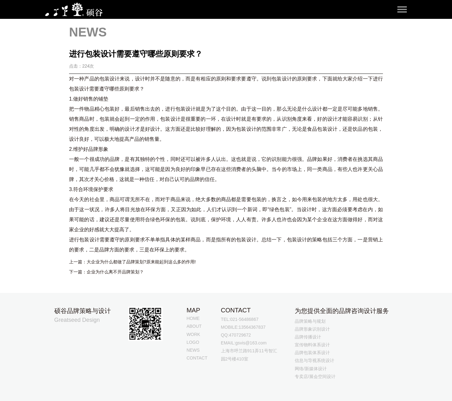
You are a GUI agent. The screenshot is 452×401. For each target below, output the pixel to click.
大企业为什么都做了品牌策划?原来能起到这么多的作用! (141, 261)
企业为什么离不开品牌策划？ (115, 271)
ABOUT (194, 326)
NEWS (193, 350)
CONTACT (196, 357)
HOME (193, 318)
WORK (193, 334)
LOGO (192, 342)
